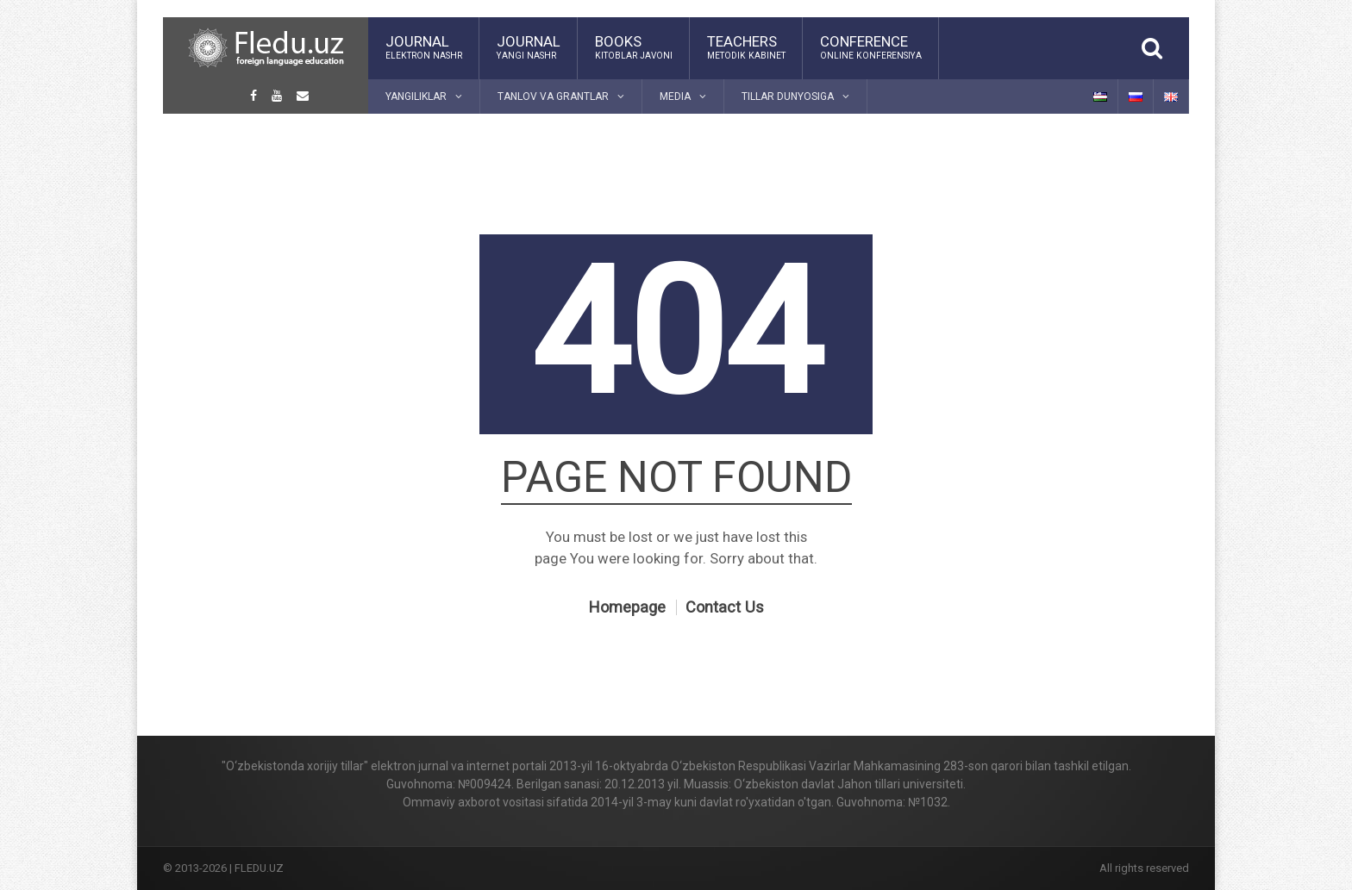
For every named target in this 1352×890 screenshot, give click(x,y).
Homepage (627, 607)
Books (634, 47)
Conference (871, 47)
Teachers (746, 47)
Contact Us (724, 607)
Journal (423, 47)
